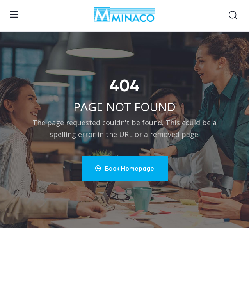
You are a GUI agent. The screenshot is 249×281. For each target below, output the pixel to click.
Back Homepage (124, 168)
